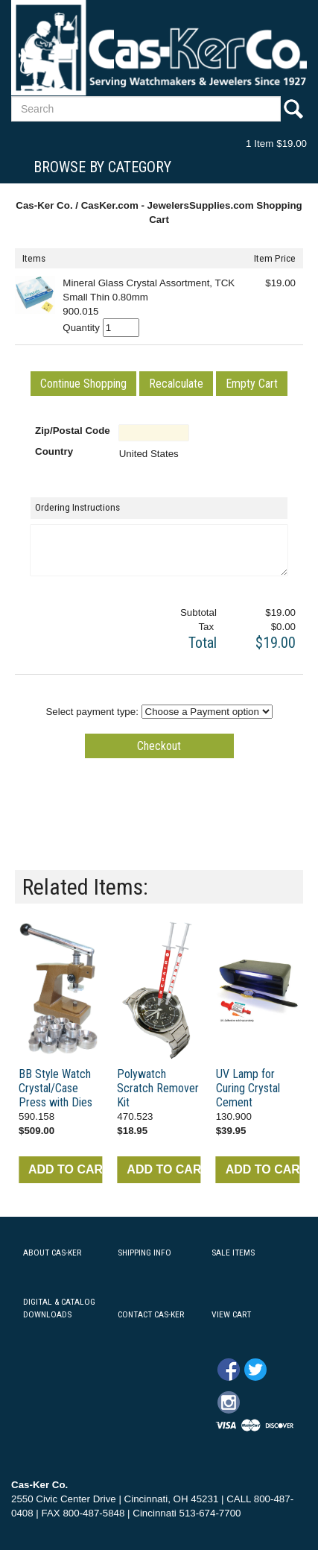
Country (54, 451)
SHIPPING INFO (144, 1252)
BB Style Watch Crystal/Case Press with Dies (55, 1088)
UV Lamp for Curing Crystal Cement (248, 1088)
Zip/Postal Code (72, 430)
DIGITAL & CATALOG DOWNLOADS (59, 1308)
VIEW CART (231, 1314)
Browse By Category (102, 167)
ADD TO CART (65, 1169)
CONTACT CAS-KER (151, 1314)
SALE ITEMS (233, 1252)
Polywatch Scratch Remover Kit (158, 1088)
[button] (83, 383)
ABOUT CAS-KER (52, 1252)
